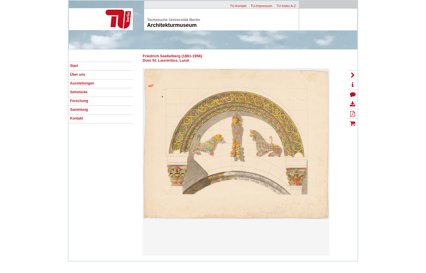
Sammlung (79, 110)
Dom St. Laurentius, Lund (166, 60)
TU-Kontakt (238, 6)
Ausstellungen (82, 83)
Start (74, 66)
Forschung (79, 101)
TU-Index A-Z (286, 6)
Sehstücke (79, 92)
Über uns (77, 74)
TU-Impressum (261, 6)
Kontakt (76, 118)
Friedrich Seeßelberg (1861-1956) (172, 56)
